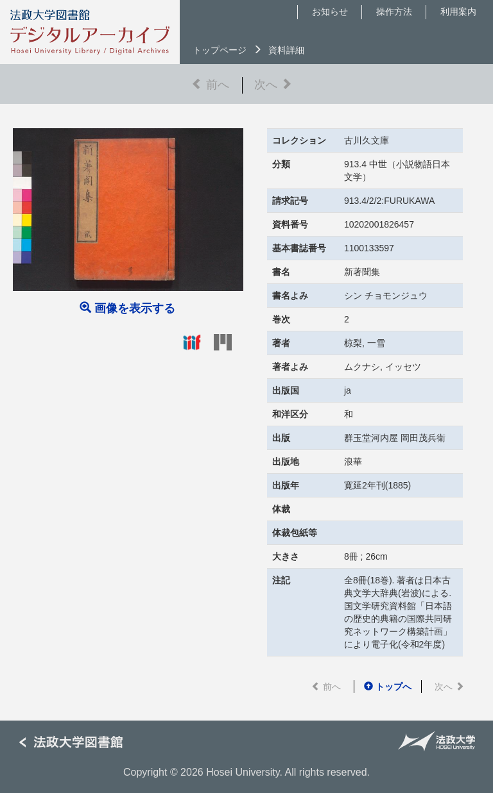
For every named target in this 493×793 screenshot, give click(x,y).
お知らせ (330, 11)
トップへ (387, 686)
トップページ (219, 50)
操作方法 (394, 11)
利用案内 (458, 11)
